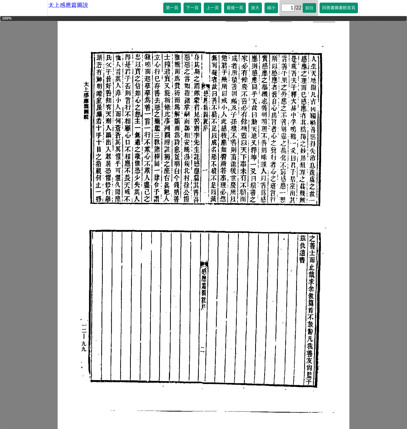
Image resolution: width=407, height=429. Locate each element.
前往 (309, 8)
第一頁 (172, 7)
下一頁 (192, 7)
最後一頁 (235, 7)
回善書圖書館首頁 (338, 7)
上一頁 (212, 7)
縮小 (271, 7)
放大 (255, 7)
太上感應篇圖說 (68, 5)
